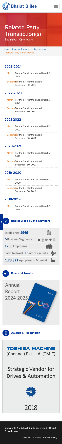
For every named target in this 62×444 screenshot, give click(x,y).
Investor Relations (21, 49)
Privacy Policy (50, 437)
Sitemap (37, 437)
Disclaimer (26, 437)
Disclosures (40, 49)
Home (5, 49)
